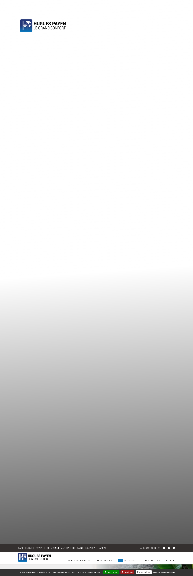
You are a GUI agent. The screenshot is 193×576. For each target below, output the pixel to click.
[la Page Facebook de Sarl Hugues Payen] (157, 548)
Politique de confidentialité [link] (164, 572)
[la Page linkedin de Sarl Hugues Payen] (172, 548)
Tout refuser (127, 572)
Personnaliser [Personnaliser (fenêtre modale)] (143, 572)
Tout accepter (111, 572)
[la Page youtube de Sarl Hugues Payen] (162, 548)
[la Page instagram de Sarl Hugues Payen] (167, 548)
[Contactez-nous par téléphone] (149, 548)
